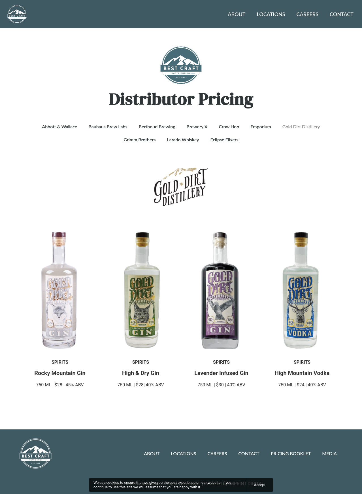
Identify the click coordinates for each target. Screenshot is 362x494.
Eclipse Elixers (224, 139)
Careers (307, 14)
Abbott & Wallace (59, 126)
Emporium (260, 126)
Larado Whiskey (183, 139)
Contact (342, 14)
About (236, 14)
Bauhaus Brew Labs (107, 126)
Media (329, 453)
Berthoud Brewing (157, 126)
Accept (259, 485)
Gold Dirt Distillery (301, 126)
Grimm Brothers (139, 139)
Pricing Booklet (291, 453)
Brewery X (197, 126)
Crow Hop (229, 126)
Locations (271, 14)
